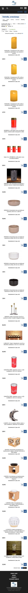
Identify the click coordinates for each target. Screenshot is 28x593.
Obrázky (3, 26)
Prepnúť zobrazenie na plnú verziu (14, 587)
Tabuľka (9, 26)
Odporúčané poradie (5, 24)
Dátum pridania (21, 23)
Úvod (4, 19)
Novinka (15, 31)
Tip (3, 31)
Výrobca (4, 29)
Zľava (11, 31)
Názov (9, 23)
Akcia (7, 31)
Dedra (8, 19)
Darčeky (12, 19)
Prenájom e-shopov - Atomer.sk (14, 590)
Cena (14, 23)
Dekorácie (17, 19)
